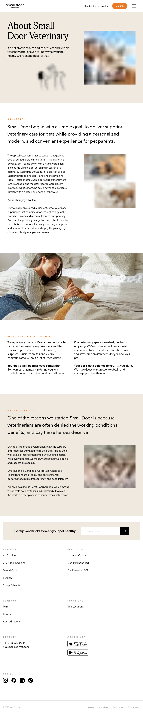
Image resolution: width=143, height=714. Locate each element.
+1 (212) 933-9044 (14, 643)
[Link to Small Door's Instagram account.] (5, 685)
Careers (7, 614)
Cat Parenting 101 (77, 570)
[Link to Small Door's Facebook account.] (13, 685)
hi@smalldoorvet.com (16, 647)
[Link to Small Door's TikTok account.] (30, 685)
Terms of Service (134, 707)
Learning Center (76, 555)
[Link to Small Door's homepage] (15, 6)
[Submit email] (124, 531)
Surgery (7, 578)
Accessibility (103, 707)
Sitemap (90, 707)
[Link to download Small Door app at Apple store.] (77, 647)
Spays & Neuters (13, 585)
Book (120, 6)
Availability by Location (97, 6)
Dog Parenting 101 (78, 563)
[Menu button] (134, 6)
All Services (10, 555)
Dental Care (10, 570)
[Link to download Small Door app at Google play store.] (77, 658)
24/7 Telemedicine (14, 563)
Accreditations (11, 621)
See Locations (75, 606)
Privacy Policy (118, 707)
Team (6, 606)
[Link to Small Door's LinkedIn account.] (22, 685)
